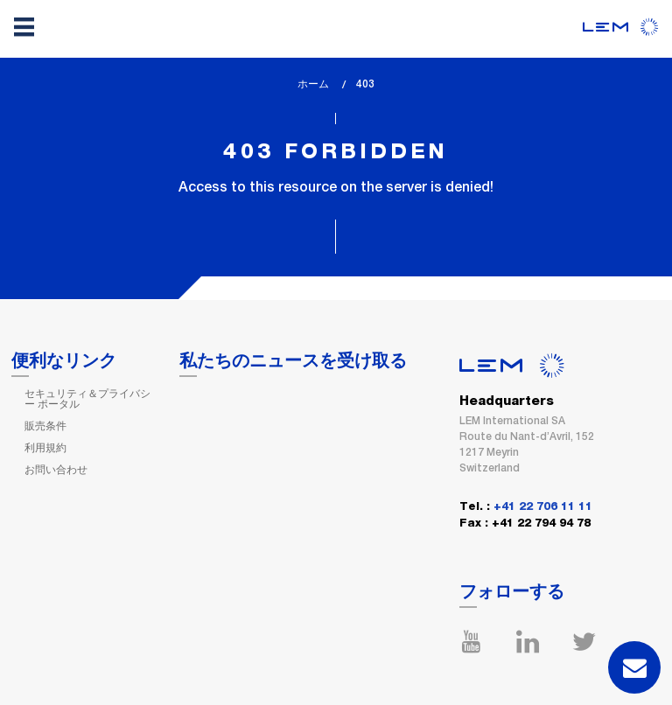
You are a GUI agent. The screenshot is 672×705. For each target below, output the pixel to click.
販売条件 (45, 426)
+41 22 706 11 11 (543, 507)
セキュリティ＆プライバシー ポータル (87, 398)
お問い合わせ (56, 469)
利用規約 (45, 448)
